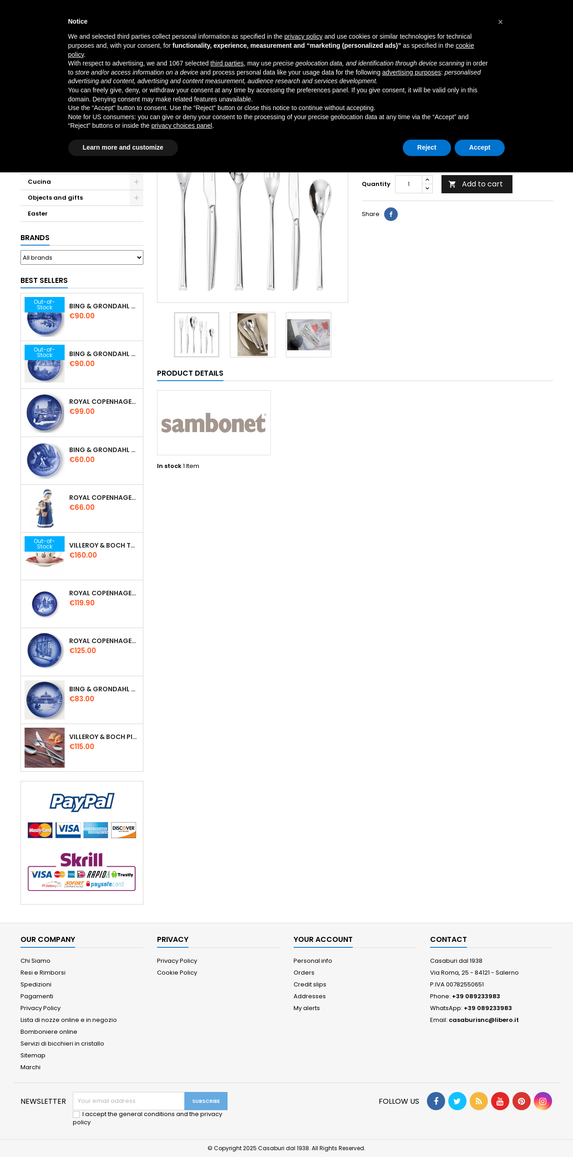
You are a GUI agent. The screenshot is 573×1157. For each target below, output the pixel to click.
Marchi (30, 1067)
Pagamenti (36, 996)
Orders (304, 972)
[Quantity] (408, 184)
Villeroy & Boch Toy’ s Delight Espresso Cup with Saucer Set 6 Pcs (104, 545)
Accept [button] (480, 147)
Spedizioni (35, 984)
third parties (226, 63)
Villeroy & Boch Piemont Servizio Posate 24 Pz (104, 736)
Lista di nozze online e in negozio (68, 1020)
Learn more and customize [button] (123, 147)
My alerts (307, 1008)
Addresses (310, 996)
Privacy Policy (40, 1008)
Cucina (39, 181)
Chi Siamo (35, 960)
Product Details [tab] (190, 373)
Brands (35, 237)
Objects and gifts (55, 197)
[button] (500, 22)
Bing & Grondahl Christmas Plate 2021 (104, 689)
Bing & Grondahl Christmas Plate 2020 (104, 306)
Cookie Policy (177, 972)
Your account (323, 939)
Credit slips (310, 984)
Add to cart (475, 184)
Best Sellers (44, 280)
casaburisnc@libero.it (484, 1020)
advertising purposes (411, 72)
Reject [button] (426, 147)
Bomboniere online (48, 1031)
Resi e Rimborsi (43, 972)
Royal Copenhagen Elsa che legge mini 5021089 (104, 497)
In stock (169, 466)
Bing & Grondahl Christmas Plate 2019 (104, 353)
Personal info (313, 960)
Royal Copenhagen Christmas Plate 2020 (104, 401)
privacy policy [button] (303, 36)
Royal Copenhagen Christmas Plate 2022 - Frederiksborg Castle (104, 593)
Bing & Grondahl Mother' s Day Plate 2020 (104, 449)
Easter (38, 213)
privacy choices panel (181, 125)
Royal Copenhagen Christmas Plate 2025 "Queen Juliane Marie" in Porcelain (104, 640)
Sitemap (33, 1055)
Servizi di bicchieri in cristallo (62, 1043)
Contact (448, 939)
